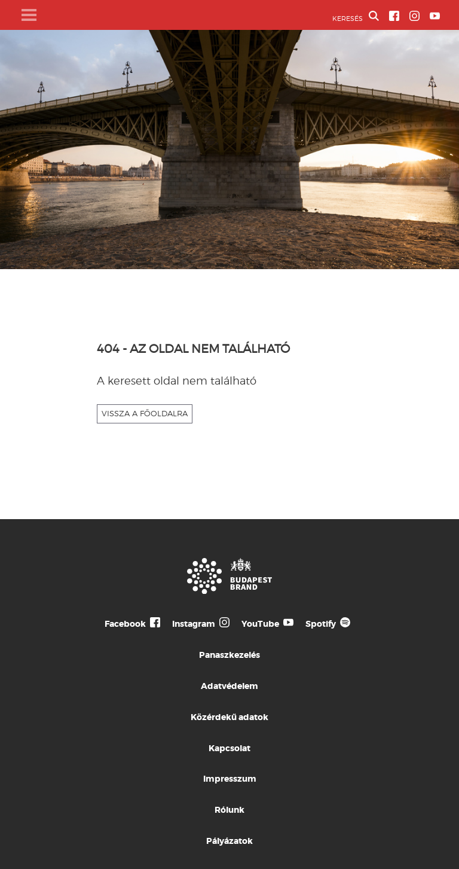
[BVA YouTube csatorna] (435, 16)
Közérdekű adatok (229, 717)
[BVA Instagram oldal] (414, 16)
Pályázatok (229, 841)
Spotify (320, 623)
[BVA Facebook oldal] (394, 16)
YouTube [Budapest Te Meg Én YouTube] (260, 623)
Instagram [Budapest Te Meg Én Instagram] (193, 623)
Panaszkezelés (229, 655)
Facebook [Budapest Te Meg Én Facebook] (125, 623)
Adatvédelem (229, 686)
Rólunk (229, 809)
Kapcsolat (229, 748)
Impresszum (229, 778)
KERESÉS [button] (355, 17)
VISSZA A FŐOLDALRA (145, 413)
